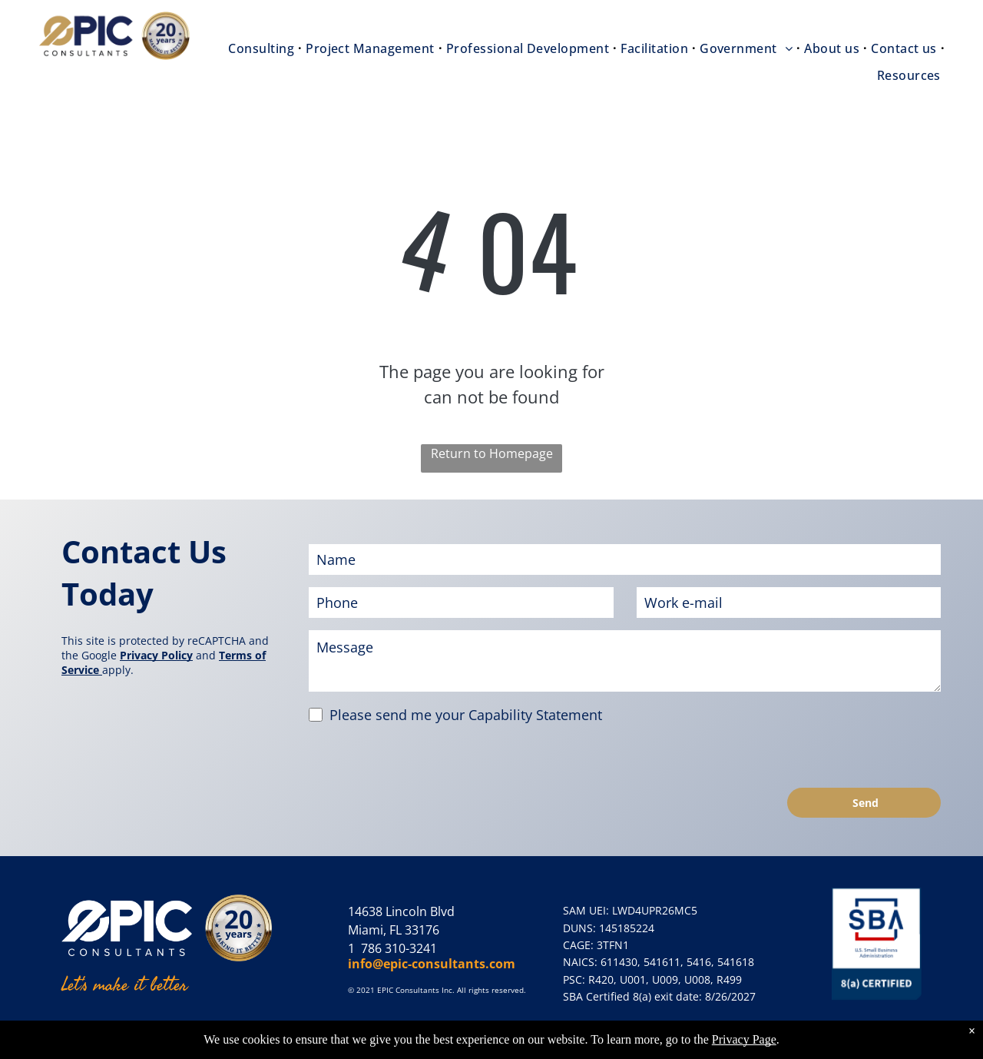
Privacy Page (744, 1039)
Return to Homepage (492, 453)
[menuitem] (263, 48)
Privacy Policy (156, 655)
